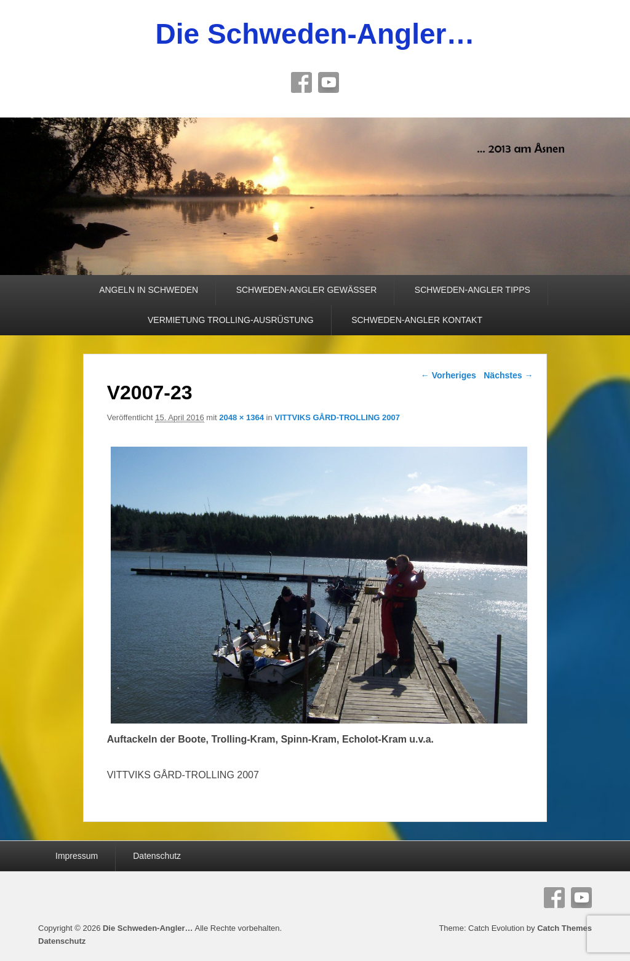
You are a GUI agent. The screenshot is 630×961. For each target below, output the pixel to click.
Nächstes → (508, 375)
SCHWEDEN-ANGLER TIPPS (472, 290)
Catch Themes (564, 928)
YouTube (328, 82)
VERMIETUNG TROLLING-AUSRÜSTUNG (231, 320)
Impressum (76, 856)
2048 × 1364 (241, 417)
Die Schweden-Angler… (315, 34)
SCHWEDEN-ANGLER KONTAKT (416, 320)
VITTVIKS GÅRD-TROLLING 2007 (337, 417)
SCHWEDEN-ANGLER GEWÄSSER (306, 290)
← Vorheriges (448, 375)
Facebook (301, 82)
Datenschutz (157, 856)
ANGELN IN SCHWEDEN (148, 290)
